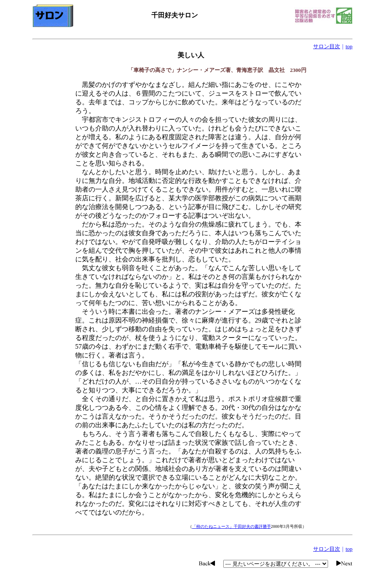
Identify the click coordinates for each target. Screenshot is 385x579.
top (349, 46)
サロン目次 (326, 46)
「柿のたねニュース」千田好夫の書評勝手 (231, 526)
